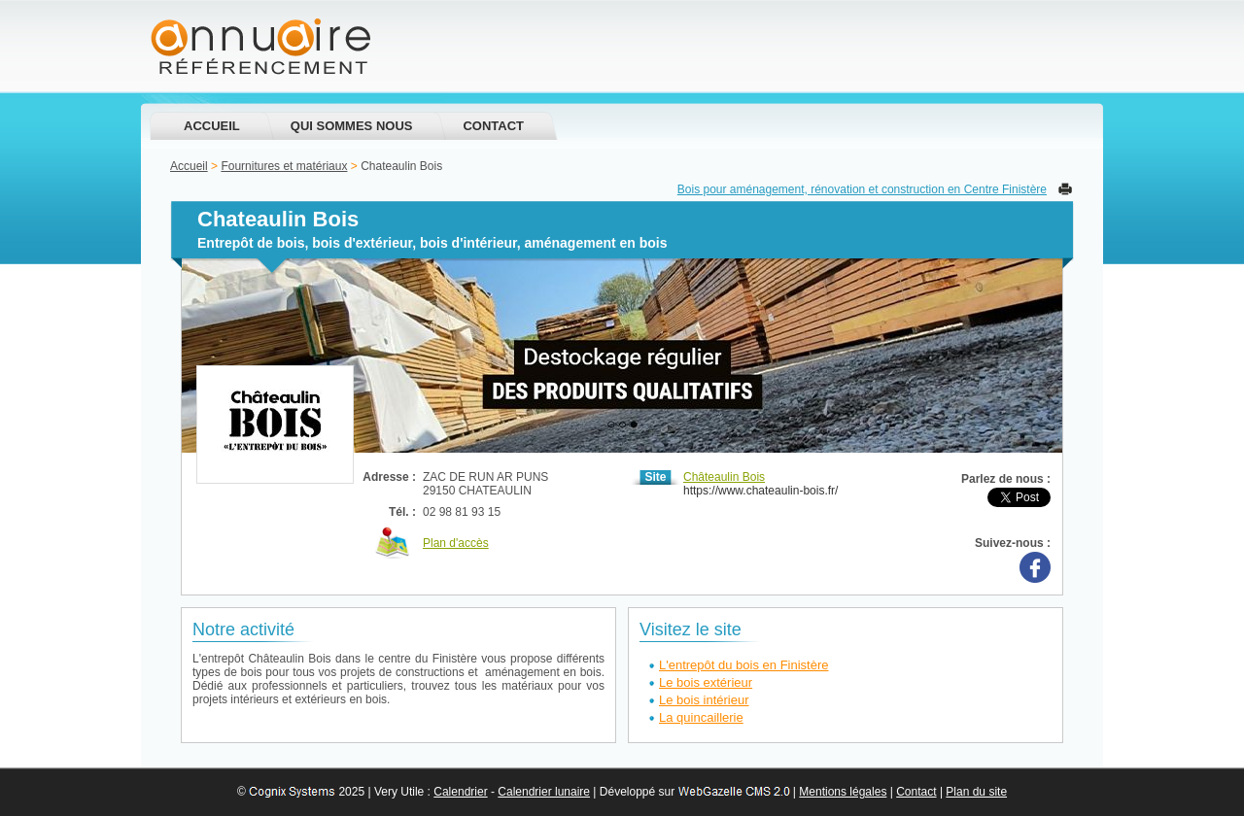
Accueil (212, 126)
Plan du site (976, 792)
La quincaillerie (701, 717)
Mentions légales (842, 792)
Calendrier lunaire (544, 792)
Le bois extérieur (705, 682)
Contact (493, 126)
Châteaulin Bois (724, 477)
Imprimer (1065, 189)
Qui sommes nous (352, 126)
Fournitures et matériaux (284, 166)
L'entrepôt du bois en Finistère (743, 665)
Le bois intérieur (704, 700)
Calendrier (460, 792)
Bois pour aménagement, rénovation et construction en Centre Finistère (862, 189)
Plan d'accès (456, 543)
